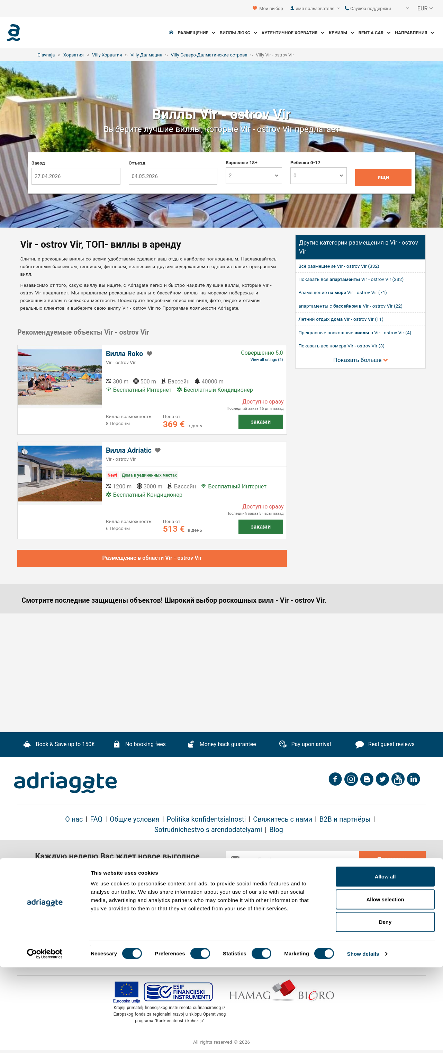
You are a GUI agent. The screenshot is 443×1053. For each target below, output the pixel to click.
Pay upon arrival (305, 745)
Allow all (385, 962)
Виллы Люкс (238, 32)
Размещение (196, 32)
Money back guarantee (221, 745)
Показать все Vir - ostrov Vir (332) (351, 279)
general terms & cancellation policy (333, 877)
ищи (383, 177)
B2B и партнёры (345, 819)
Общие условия (135, 819)
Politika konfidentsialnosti (206, 819)
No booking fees (139, 745)
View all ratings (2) (267, 359)
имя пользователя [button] (318, 8)
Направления (414, 32)
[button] (403, 9)
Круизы (341, 32)
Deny (385, 1007)
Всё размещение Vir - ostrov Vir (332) (338, 266)
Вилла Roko (124, 354)
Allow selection (385, 985)
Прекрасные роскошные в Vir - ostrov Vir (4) (354, 332)
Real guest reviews (385, 745)
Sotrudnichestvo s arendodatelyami (208, 830)
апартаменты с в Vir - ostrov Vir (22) (350, 306)
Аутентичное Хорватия (293, 32)
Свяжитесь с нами (282, 819)
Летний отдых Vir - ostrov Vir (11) (340, 319)
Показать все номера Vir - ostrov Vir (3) (341, 345)
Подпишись (392, 859)
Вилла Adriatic (129, 450)
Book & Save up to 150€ (59, 745)
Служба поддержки (368, 8)
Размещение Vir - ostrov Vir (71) (342, 292)
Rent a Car (375, 32)
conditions (392, 877)
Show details (363, 1039)
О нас (74, 819)
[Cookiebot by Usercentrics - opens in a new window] (45, 1039)
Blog (276, 830)
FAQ (96, 819)
